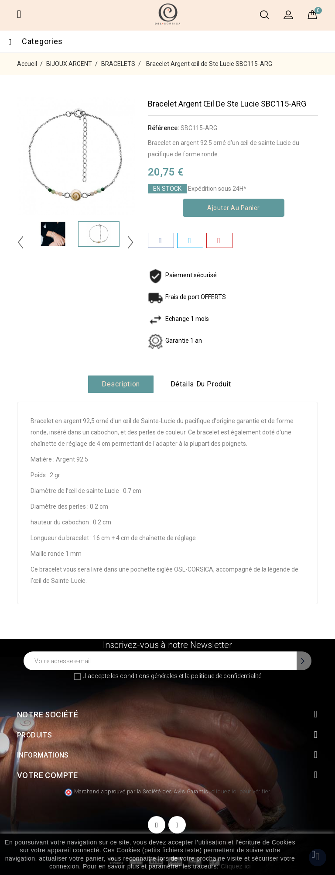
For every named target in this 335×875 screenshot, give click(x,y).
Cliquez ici (236, 866)
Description (121, 384)
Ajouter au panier (233, 207)
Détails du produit (201, 384)
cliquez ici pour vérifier (241, 791)
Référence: (163, 127)
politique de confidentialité (226, 675)
